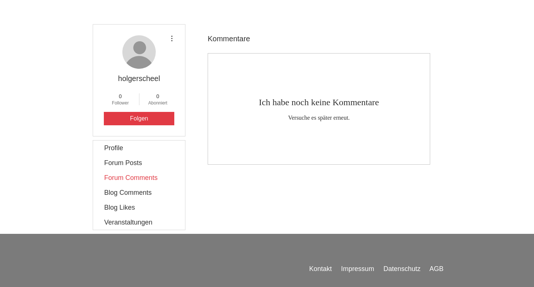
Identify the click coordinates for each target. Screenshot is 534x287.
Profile (113, 148)
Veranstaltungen (128, 222)
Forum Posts (123, 163)
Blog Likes (119, 207)
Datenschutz (402, 269)
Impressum (357, 269)
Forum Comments (131, 177)
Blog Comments (128, 192)
